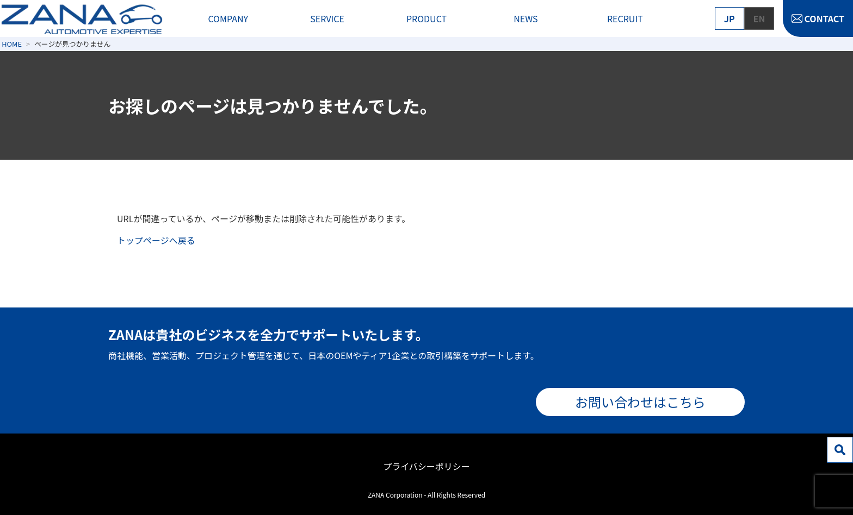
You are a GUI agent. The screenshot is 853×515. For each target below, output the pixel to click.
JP (729, 18)
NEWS (525, 18)
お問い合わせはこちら (640, 401)
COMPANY (228, 18)
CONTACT (824, 18)
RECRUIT (625, 18)
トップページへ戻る (156, 240)
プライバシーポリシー (426, 466)
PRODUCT (426, 18)
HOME (12, 44)
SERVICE (327, 18)
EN (759, 18)
